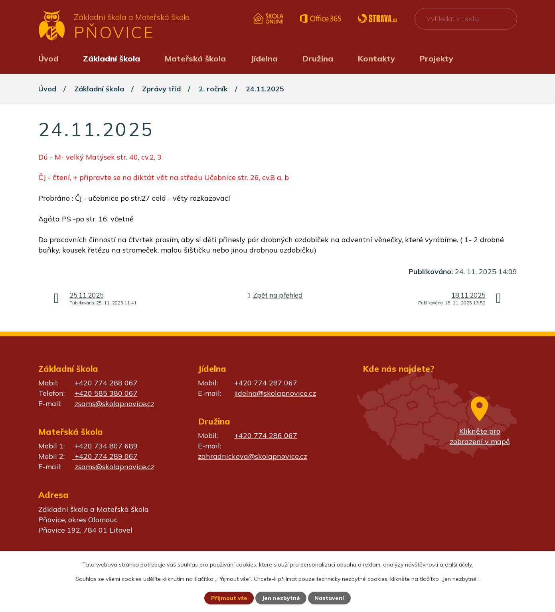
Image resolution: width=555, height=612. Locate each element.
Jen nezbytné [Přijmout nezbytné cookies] (281, 598)
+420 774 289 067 (105, 456)
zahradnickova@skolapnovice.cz (252, 456)
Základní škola (111, 58)
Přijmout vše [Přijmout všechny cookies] (229, 598)
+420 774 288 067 (106, 382)
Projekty (436, 58)
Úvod (48, 58)
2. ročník (213, 88)
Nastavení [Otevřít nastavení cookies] (329, 598)
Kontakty (376, 58)
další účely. (459, 564)
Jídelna (264, 58)
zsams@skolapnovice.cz (114, 403)
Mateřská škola (195, 58)
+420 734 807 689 (106, 445)
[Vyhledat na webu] (466, 19)
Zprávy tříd (161, 88)
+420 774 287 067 (265, 382)
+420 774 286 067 (265, 435)
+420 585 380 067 (106, 393)
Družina (317, 58)
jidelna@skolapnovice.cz (275, 393)
